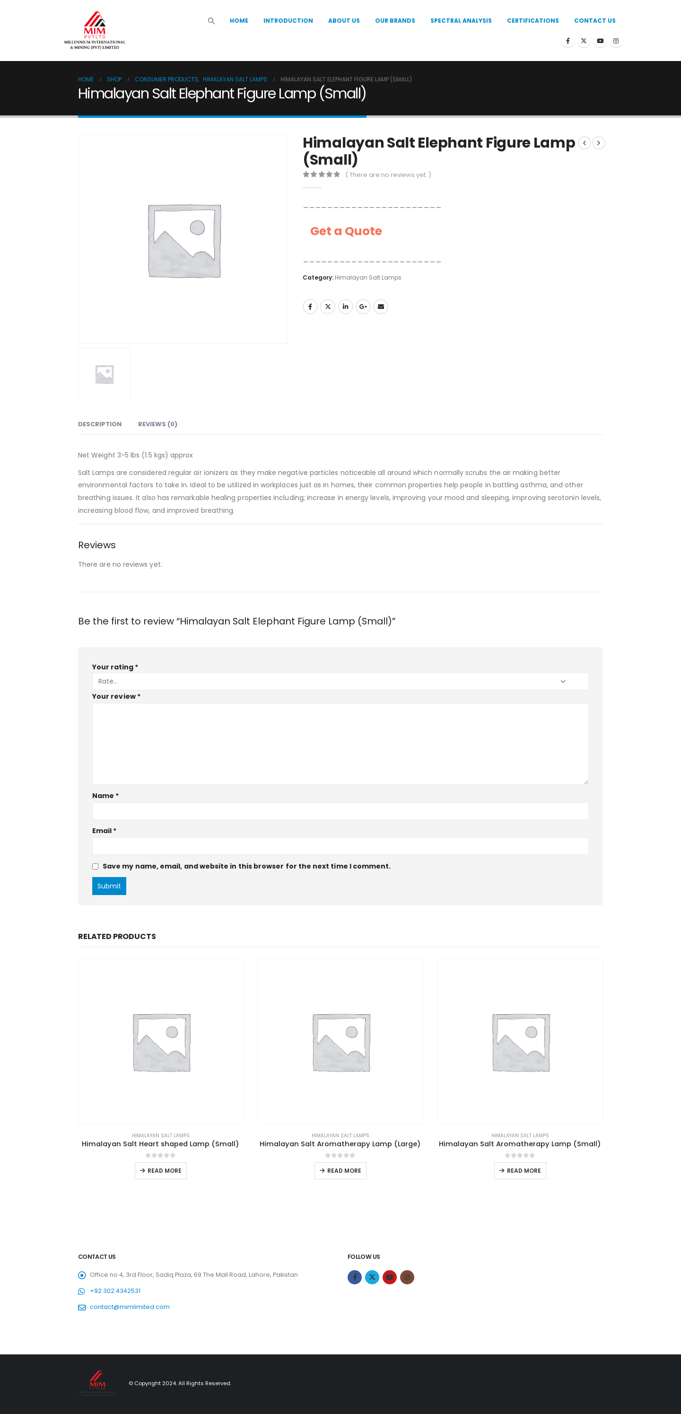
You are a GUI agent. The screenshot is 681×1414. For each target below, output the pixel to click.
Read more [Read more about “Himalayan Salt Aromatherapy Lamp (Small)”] (524, 1171)
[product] (161, 1041)
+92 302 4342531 (115, 1291)
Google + (363, 306)
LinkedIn (345, 306)
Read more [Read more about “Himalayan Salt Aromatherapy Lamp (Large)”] (344, 1171)
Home (239, 21)
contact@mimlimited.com (130, 1307)
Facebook (310, 306)
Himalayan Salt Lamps (368, 277)
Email (380, 306)
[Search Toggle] (212, 20)
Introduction (288, 21)
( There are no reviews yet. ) (388, 174)
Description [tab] (100, 424)
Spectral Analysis (461, 21)
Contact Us (595, 21)
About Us (344, 21)
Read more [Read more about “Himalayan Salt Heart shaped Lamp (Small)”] (165, 1171)
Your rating (115, 667)
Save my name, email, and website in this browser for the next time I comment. (247, 866)
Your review (116, 696)
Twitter (327, 306)
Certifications (533, 21)
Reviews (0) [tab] (157, 424)
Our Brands (395, 21)
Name (105, 795)
